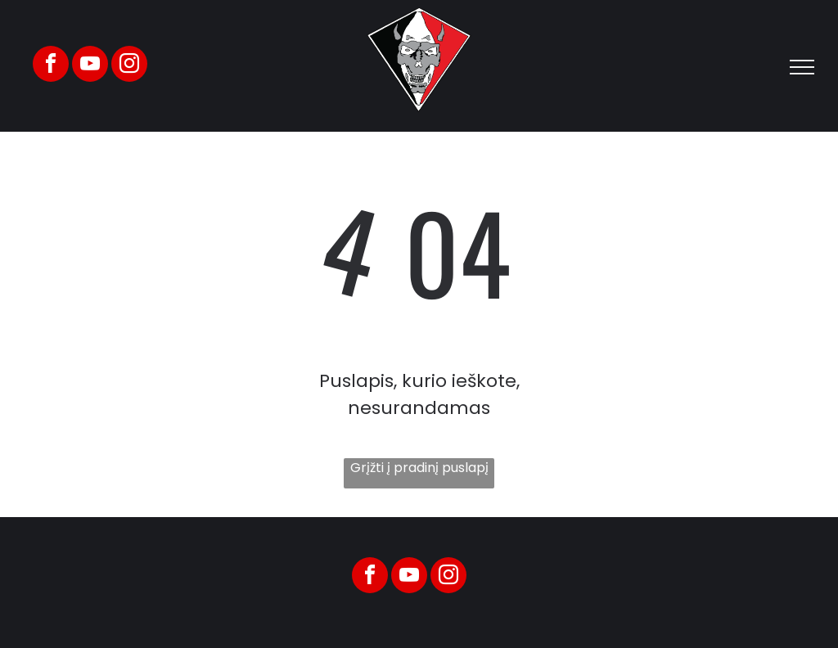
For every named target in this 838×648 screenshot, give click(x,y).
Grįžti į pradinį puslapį (419, 467)
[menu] (802, 67)
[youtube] (90, 66)
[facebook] (51, 66)
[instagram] (129, 66)
